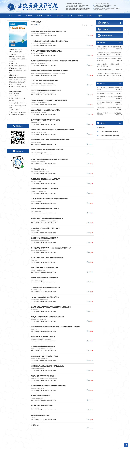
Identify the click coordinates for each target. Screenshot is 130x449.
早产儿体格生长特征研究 (38, 169)
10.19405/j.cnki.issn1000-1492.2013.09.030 (45, 321)
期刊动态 (39, 16)
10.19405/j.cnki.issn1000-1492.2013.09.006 (45, 85)
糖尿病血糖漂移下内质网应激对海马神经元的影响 (45, 120)
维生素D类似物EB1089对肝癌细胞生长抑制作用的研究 (47, 149)
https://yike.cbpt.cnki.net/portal (17, 114)
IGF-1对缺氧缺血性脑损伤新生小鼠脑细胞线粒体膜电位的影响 (49, 41)
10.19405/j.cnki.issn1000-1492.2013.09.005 (45, 75)
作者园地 (29, 16)
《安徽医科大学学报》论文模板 (108, 131)
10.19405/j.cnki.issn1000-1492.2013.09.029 (45, 311)
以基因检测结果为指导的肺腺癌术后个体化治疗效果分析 (47, 366)
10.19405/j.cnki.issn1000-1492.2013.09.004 (45, 65)
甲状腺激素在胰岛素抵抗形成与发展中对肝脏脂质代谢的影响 (49, 100)
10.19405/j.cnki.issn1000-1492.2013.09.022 (45, 242)
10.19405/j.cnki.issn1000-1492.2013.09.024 (45, 262)
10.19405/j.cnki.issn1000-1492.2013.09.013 (45, 154)
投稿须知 (102, 127)
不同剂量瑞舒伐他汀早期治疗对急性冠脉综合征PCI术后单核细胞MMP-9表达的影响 (55, 326)
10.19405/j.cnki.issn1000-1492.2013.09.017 (45, 193)
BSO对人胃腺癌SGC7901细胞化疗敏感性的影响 (45, 110)
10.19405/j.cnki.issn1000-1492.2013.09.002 (45, 45)
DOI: (35, 428)
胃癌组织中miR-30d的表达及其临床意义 (43, 336)
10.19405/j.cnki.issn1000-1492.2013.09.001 (45, 35)
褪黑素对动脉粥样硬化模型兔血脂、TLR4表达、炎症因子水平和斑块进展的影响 (54, 61)
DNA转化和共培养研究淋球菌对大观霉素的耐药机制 (46, 51)
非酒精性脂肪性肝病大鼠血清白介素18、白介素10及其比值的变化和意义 (52, 129)
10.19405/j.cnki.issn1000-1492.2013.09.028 (45, 301)
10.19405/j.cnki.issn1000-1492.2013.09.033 (45, 351)
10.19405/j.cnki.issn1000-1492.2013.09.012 (45, 144)
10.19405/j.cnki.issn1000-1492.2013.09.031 (45, 331)
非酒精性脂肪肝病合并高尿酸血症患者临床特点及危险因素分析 (49, 159)
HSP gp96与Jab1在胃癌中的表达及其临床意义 (45, 297)
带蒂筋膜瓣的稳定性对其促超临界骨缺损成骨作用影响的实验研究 (50, 139)
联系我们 (90, 16)
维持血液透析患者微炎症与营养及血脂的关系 (44, 277)
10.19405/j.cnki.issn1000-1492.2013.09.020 (45, 223)
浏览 (88, 36)
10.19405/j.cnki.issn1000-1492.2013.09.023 (45, 252)
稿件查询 (60, 16)
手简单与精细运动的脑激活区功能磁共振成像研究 (45, 287)
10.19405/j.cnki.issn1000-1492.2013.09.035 (45, 370)
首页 (10, 16)
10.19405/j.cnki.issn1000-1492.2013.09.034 (45, 360)
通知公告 (49, 16)
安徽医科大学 (35, 425)
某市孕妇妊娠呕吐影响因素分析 (40, 395)
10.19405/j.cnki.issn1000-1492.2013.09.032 (45, 341)
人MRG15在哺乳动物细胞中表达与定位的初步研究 (46, 90)
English (99, 16)
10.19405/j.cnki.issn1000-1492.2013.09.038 (45, 400)
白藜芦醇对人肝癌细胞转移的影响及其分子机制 (45, 208)
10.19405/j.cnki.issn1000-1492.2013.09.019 (45, 213)
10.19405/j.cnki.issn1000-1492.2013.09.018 (45, 203)
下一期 (91, 25)
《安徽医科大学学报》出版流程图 (109, 135)
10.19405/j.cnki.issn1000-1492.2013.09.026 (45, 282)
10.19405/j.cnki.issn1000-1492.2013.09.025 (45, 272)
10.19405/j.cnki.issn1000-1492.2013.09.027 (45, 291)
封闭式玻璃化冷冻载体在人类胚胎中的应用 (43, 376)
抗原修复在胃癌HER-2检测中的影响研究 (43, 346)
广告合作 (70, 16)
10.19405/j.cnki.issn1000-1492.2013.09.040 (45, 419)
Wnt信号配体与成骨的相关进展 (40, 415)
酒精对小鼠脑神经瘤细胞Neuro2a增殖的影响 (44, 189)
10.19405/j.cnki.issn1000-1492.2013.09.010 (45, 124)
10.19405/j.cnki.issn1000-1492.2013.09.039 (45, 410)
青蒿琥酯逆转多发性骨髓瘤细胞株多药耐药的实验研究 (47, 218)
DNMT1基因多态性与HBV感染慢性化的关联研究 (45, 228)
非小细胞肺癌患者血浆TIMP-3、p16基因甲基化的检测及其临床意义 (51, 248)
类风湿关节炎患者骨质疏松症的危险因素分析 (44, 238)
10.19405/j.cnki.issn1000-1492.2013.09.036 (45, 380)
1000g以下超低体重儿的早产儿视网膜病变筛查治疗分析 (47, 317)
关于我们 (19, 16)
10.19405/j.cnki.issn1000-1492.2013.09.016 (45, 183)
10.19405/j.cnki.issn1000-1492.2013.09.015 (45, 173)
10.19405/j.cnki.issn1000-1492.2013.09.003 (45, 55)
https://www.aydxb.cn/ (20, 112)
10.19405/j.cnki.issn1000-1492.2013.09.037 (45, 390)
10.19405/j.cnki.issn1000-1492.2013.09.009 (45, 114)
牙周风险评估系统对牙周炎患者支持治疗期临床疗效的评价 (48, 385)
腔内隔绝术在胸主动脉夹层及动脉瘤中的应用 (44, 356)
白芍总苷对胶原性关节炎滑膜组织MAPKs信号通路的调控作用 (49, 198)
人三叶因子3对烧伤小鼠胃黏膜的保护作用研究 (44, 80)
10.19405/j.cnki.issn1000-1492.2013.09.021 (45, 232)
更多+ (120, 42)
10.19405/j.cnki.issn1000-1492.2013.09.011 (45, 134)
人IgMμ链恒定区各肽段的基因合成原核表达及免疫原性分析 (48, 31)
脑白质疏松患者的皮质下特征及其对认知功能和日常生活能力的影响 (51, 307)
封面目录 (80, 16)
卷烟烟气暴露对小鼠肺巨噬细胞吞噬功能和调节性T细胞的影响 (49, 70)
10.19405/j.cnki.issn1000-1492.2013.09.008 (45, 104)
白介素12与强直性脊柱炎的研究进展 (41, 405)
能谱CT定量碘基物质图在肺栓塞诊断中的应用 (44, 267)
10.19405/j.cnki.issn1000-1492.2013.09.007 (45, 95)
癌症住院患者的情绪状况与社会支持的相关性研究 (45, 179)
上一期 (85, 25)
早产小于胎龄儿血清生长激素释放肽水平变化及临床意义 (47, 257)
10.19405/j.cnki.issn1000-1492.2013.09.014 (45, 163)
